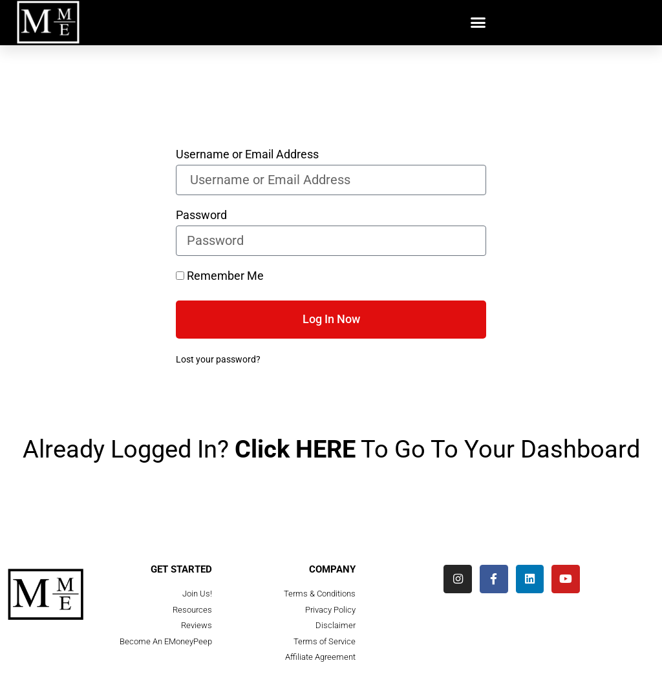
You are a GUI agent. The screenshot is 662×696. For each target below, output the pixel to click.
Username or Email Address (247, 155)
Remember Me (220, 276)
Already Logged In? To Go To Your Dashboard (331, 449)
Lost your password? (218, 359)
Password (201, 215)
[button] (478, 22)
